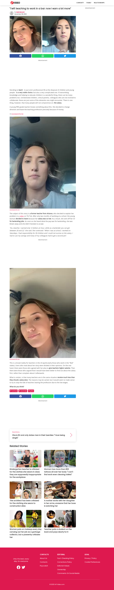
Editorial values (63, 566)
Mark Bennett (20, 12)
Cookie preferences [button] (92, 562)
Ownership (61, 569)
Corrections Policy (64, 562)
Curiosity (80, 3)
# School (13, 391)
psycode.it (44, 566)
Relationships (99, 3)
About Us (43, 558)
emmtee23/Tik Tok (17, 114)
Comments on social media (68, 573)
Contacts (43, 562)
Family (88, 3)
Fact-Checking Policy (65, 558)
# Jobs (31, 391)
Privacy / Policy (91, 558)
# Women (23, 391)
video (22, 216)
